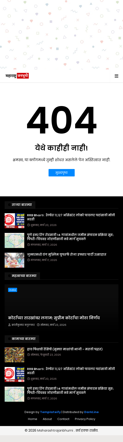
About (47, 419)
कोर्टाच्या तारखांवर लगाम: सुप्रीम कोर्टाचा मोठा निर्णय (54, 318)
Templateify (50, 412)
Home (32, 419)
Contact (63, 419)
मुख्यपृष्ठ (61, 172)
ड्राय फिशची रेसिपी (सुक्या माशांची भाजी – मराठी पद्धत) (65, 349)
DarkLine (91, 412)
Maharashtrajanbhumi (55, 430)
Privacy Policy (85, 419)
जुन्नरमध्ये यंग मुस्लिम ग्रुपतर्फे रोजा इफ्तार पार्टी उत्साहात (66, 255)
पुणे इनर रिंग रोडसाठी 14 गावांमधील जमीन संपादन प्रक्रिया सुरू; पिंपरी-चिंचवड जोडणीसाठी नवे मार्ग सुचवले (70, 237)
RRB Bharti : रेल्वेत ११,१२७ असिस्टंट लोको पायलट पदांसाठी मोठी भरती (71, 217)
